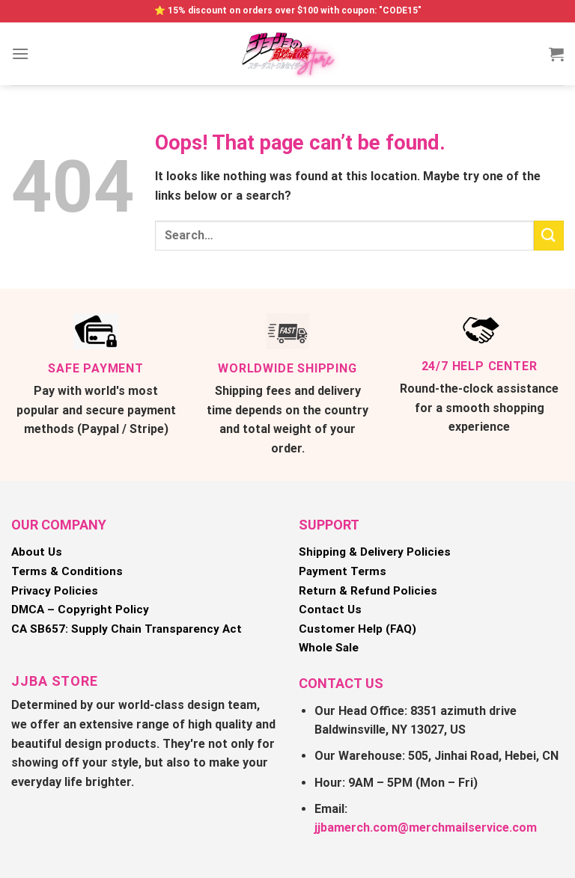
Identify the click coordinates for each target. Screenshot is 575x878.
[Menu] (20, 53)
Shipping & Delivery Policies (375, 552)
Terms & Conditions (67, 571)
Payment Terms (342, 571)
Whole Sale (329, 647)
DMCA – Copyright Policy (80, 609)
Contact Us (330, 609)
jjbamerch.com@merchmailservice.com (425, 827)
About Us (36, 552)
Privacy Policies (54, 591)
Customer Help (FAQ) (357, 629)
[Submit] (549, 235)
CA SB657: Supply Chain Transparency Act (126, 629)
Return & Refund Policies (368, 591)
